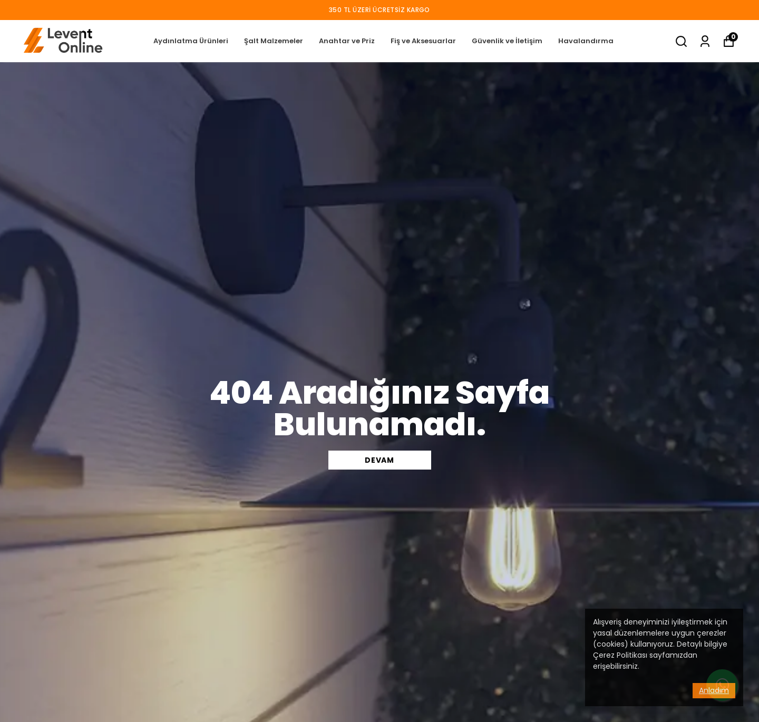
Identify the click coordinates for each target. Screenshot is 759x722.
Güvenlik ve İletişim (507, 41)
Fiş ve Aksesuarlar (423, 41)
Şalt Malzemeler (273, 41)
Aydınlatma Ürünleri (190, 41)
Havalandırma (586, 41)
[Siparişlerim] (705, 41)
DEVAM (379, 460)
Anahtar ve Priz (347, 41)
